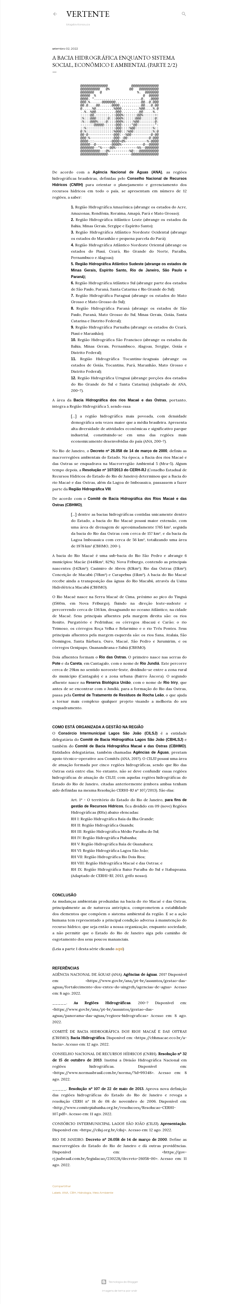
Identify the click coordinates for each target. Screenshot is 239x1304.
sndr (134, 1290)
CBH (73, 1192)
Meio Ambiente (103, 1192)
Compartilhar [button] (61, 1186)
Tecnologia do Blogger (119, 1282)
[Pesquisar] (184, 12)
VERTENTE (87, 13)
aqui (119, 948)
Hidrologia (84, 1192)
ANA (65, 1192)
